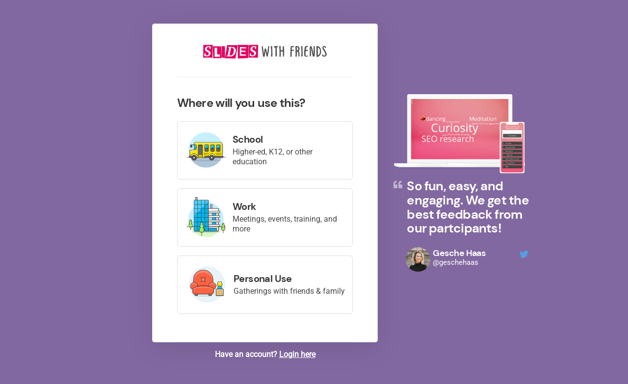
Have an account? (265, 354)
